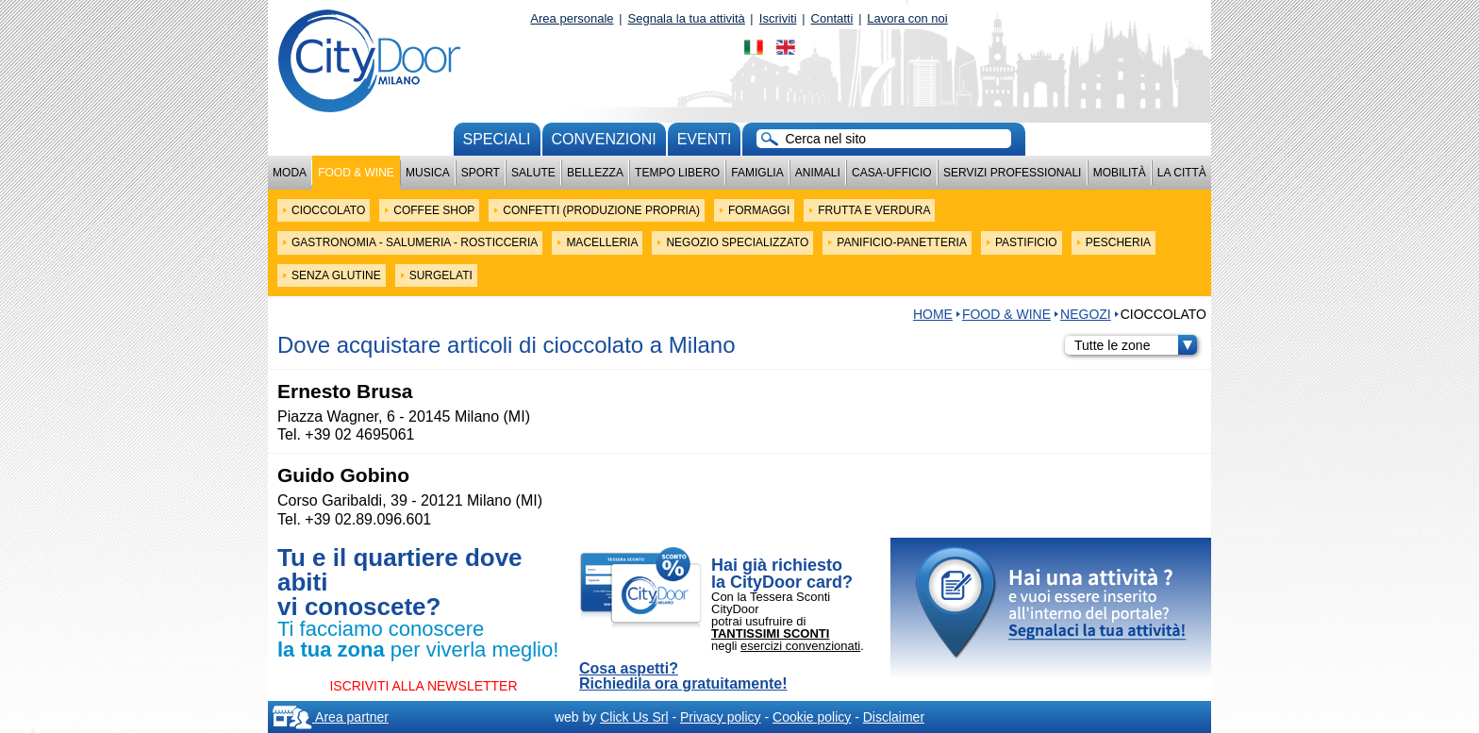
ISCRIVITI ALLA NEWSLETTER (423, 685)
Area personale (571, 18)
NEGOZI (1085, 314)
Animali (817, 172)
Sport (480, 172)
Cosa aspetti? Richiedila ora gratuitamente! (683, 676)
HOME (933, 314)
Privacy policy (720, 717)
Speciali (497, 139)
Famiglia (757, 172)
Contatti (832, 18)
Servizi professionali (1012, 172)
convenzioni (604, 139)
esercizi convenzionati (800, 646)
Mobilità (1119, 172)
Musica (428, 172)
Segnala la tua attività (686, 18)
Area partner (331, 717)
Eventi (704, 139)
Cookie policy (812, 717)
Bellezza (595, 172)
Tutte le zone (1135, 345)
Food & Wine (356, 172)
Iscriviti (778, 18)
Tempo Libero (677, 172)
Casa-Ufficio (892, 172)
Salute (533, 172)
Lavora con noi (907, 18)
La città (1181, 172)
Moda (290, 172)
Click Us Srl (634, 717)
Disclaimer (893, 717)
